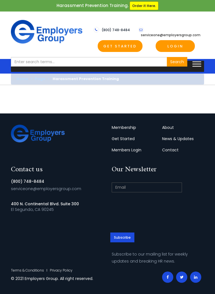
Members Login (126, 150)
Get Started (120, 46)
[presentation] (157, 213)
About (168, 127)
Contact (170, 150)
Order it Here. (144, 5)
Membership (124, 127)
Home (22, 78)
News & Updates (178, 139)
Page (40, 78)
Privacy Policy (61, 270)
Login (175, 46)
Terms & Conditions (27, 270)
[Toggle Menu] (196, 64)
